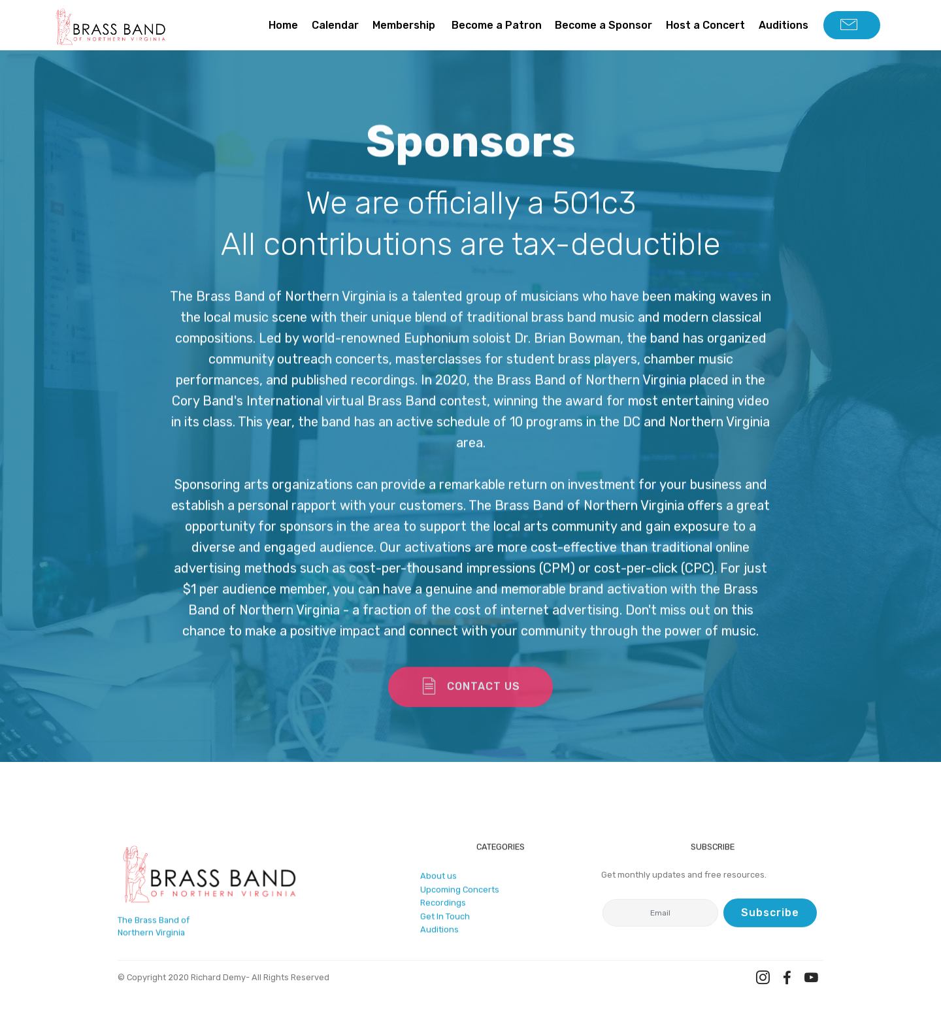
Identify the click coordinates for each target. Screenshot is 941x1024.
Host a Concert (705, 25)
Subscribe (770, 914)
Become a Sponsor (603, 25)
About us (438, 880)
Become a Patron (497, 25)
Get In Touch (445, 920)
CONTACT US (470, 695)
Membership (405, 25)
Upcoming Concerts (459, 894)
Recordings (443, 907)
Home (283, 25)
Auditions (783, 25)
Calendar (335, 25)
